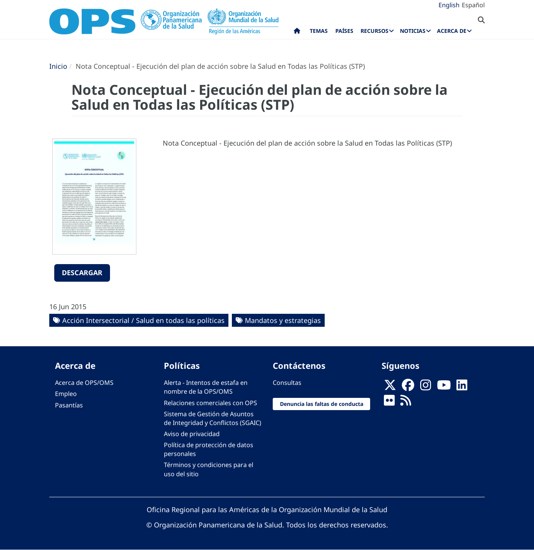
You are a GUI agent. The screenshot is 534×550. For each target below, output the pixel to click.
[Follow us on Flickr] (389, 403)
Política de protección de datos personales (208, 449)
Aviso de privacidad (192, 434)
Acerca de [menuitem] (451, 30)
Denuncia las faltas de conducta (321, 403)
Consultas (287, 382)
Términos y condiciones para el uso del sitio (208, 469)
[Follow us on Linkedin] (461, 387)
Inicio (58, 66)
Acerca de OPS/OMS (84, 382)
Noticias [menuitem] (413, 30)
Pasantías (69, 405)
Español (473, 5)
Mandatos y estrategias (283, 320)
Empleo (66, 393)
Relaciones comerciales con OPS (210, 403)
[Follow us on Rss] (405, 403)
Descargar (82, 272)
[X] (390, 387)
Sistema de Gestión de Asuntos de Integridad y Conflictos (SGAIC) (212, 418)
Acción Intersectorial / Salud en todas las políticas (143, 320)
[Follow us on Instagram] (425, 387)
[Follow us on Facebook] (408, 387)
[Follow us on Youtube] (444, 387)
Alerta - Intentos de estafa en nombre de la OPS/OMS (206, 387)
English (449, 5)
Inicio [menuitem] (297, 32)
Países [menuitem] (344, 30)
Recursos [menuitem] (374, 30)
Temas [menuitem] (319, 30)
